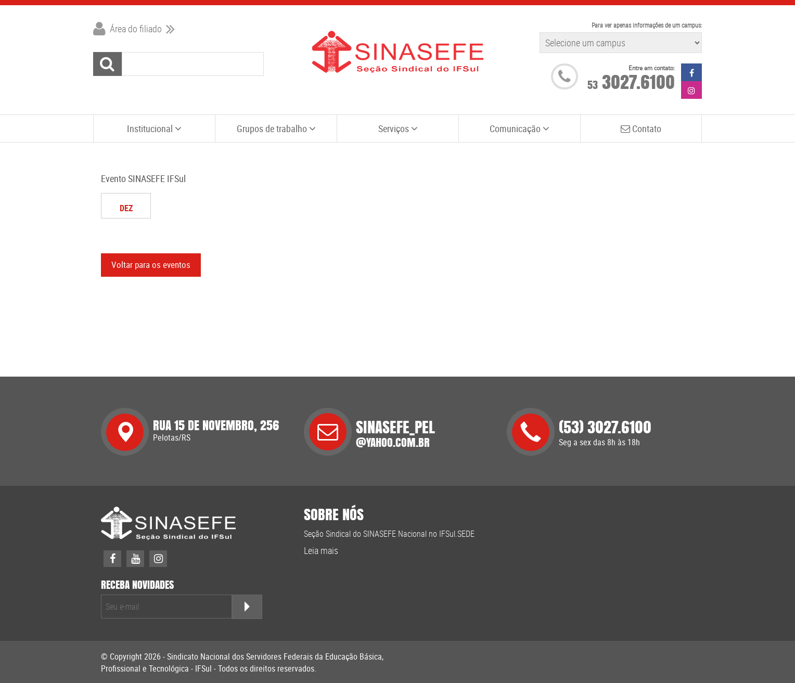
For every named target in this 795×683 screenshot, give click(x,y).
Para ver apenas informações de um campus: (647, 25)
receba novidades (137, 584)
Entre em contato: (652, 67)
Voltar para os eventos (150, 264)
